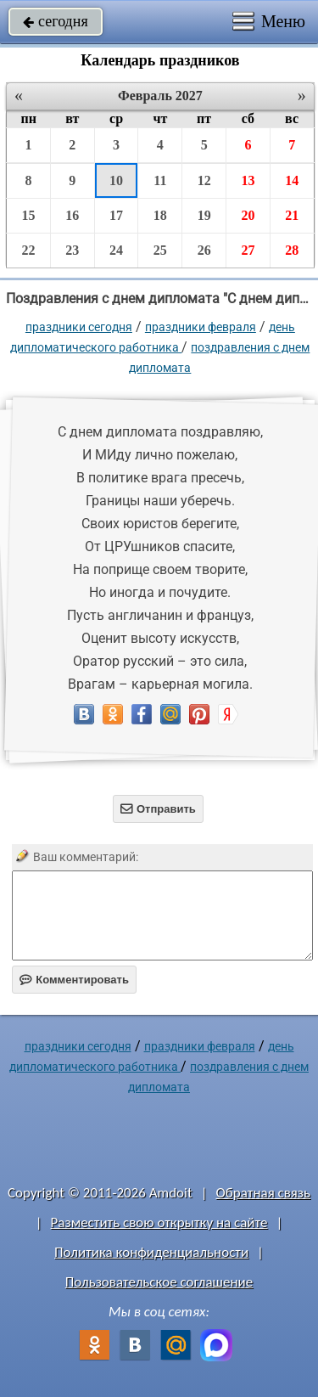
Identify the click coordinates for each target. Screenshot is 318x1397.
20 (247, 215)
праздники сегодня (78, 327)
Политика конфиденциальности (151, 1252)
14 (291, 180)
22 (28, 250)
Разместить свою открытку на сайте (159, 1222)
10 (116, 180)
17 (116, 215)
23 (72, 250)
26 (204, 250)
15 (28, 215)
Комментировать (74, 979)
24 (116, 250)
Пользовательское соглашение (159, 1282)
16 (72, 215)
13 (247, 180)
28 (291, 250)
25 (160, 250)
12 (204, 180)
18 (160, 215)
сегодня (55, 21)
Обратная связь (262, 1193)
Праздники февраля (200, 327)
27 (247, 250)
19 (204, 215)
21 (291, 215)
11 (159, 180)
